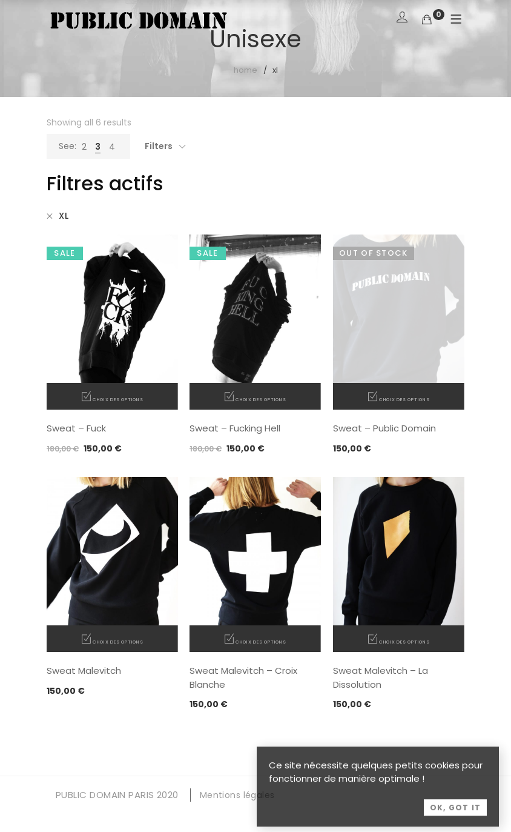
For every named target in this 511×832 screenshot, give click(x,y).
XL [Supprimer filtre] (63, 216)
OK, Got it (455, 821)
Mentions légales (237, 795)
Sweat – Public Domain (384, 428)
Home (245, 70)
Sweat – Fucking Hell (235, 428)
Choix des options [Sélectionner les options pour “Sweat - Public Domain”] (404, 399)
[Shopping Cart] (427, 19)
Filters (159, 146)
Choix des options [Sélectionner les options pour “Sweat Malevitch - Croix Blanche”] (261, 641)
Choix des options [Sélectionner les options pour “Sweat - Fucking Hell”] (261, 399)
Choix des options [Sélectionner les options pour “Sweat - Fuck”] (118, 399)
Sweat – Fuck (76, 428)
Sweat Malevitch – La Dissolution (380, 677)
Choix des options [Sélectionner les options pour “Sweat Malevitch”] (118, 641)
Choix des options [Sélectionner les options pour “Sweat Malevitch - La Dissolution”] (404, 641)
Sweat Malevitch (84, 670)
